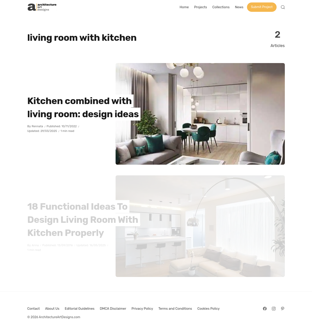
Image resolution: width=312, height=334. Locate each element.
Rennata (37, 126)
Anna (35, 245)
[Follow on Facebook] (265, 309)
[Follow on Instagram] (274, 309)
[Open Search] (282, 7)
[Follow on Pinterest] (283, 309)
